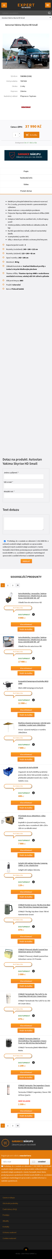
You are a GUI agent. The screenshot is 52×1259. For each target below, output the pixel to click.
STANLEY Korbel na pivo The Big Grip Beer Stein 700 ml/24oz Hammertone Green (34, 906)
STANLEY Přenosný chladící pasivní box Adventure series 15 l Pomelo (33, 950)
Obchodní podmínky (10, 1203)
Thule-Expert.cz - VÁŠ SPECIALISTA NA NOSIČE (26, 5)
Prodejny (6, 1215)
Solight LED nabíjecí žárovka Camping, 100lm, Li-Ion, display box (33, 864)
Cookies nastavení (9, 1238)
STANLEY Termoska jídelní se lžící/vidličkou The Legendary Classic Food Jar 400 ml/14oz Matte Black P (32, 1041)
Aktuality (6, 1221)
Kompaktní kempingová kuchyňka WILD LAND (33, 682)
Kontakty (6, 1226)
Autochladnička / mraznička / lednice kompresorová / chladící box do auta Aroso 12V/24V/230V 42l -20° (32, 595)
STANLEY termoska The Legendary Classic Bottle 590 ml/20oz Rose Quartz (34, 1086)
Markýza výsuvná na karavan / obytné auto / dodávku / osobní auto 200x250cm (34, 724)
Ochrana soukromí (9, 1232)
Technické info (26, 178)
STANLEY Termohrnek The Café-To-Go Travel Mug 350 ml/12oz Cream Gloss (32, 995)
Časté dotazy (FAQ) (10, 1209)
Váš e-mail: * (8, 482)
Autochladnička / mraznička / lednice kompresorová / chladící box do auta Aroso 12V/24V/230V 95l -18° (32, 639)
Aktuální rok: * (9, 491)
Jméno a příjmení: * (11, 472)
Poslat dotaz (26, 191)
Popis (26, 171)
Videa (26, 184)
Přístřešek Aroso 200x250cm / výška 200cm (31, 817)
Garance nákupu (9, 1197)
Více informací (26, 624)
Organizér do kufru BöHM (28, 767)
